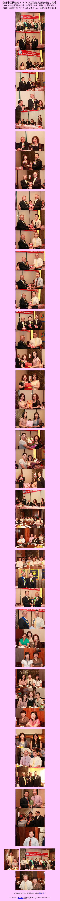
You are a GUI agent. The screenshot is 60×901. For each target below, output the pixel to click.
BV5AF (20, 898)
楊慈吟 (41, 893)
